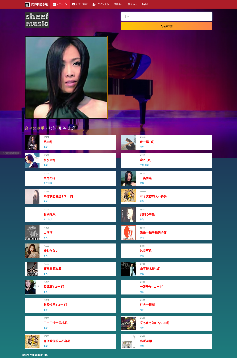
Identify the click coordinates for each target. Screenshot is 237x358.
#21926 (70, 232)
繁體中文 (118, 4)
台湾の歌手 (35, 128)
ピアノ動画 (79, 4)
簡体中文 (132, 4)
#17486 (166, 341)
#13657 (70, 160)
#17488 (166, 323)
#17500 (70, 268)
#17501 (166, 250)
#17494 (70, 305)
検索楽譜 (166, 26)
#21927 (166, 214)
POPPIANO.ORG (36, 4)
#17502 (70, 250)
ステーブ (60, 4)
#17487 (70, 341)
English (145, 4)
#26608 (70, 214)
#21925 (166, 232)
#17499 (70, 196)
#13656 (166, 142)
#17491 (166, 305)
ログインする (100, 4)
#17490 (70, 323)
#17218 (166, 160)
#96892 (166, 196)
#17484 (70, 142)
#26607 (70, 178)
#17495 (166, 287)
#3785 (166, 178)
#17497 (70, 287)
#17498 (166, 268)
